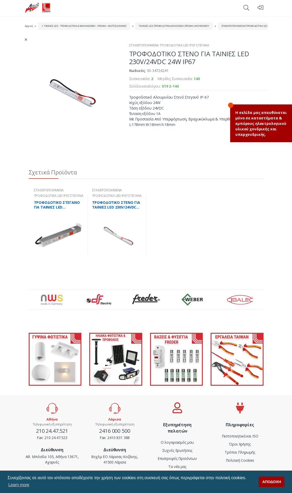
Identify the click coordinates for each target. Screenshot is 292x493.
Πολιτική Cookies (240, 460)
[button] (246, 7)
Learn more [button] (18, 485)
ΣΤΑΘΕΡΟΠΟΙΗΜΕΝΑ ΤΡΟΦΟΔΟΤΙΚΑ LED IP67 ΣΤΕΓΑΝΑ (253, 26)
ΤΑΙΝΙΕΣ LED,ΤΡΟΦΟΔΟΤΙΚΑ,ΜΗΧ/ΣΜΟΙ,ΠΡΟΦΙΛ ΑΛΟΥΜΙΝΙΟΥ (174, 26)
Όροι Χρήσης (240, 444)
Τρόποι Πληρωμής (240, 452)
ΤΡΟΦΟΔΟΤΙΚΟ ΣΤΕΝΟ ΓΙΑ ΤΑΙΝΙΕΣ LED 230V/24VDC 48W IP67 (116, 205)
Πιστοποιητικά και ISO (240, 436)
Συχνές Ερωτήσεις (177, 450)
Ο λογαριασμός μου (177, 442)
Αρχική (29, 26)
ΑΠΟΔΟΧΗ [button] (271, 482)
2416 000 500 (114, 430)
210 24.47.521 (52, 430)
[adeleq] (38, 8)
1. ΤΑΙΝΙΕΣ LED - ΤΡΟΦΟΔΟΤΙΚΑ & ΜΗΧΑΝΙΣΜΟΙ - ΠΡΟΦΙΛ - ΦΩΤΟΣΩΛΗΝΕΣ (84, 26)
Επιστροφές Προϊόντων (177, 458)
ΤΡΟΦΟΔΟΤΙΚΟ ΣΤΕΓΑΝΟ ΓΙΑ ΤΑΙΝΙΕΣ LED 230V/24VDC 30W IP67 (57, 205)
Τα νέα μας (177, 466)
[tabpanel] (59, 225)
